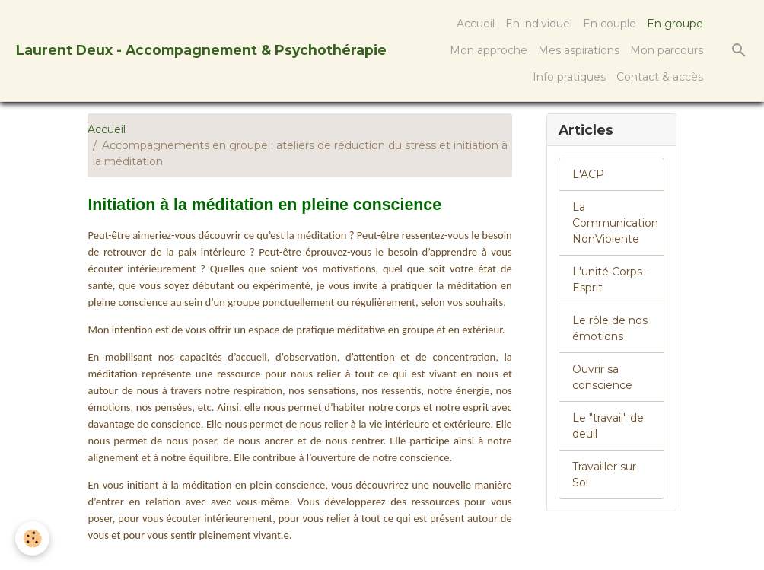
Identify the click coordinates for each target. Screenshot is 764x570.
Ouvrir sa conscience (602, 377)
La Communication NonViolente (615, 223)
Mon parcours (666, 50)
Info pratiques (569, 77)
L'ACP (588, 174)
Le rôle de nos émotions (610, 328)
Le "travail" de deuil (608, 426)
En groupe (675, 23)
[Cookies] (32, 538)
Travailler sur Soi (604, 474)
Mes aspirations (578, 50)
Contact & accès (659, 77)
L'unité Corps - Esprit (610, 280)
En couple (609, 23)
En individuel (538, 23)
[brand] (201, 50)
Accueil (476, 23)
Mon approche (488, 50)
